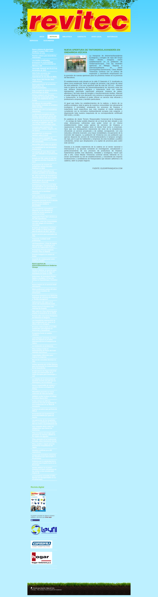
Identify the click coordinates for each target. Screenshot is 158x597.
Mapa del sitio (50, 588)
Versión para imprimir (38, 588)
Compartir (35, 520)
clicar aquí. (48, 517)
